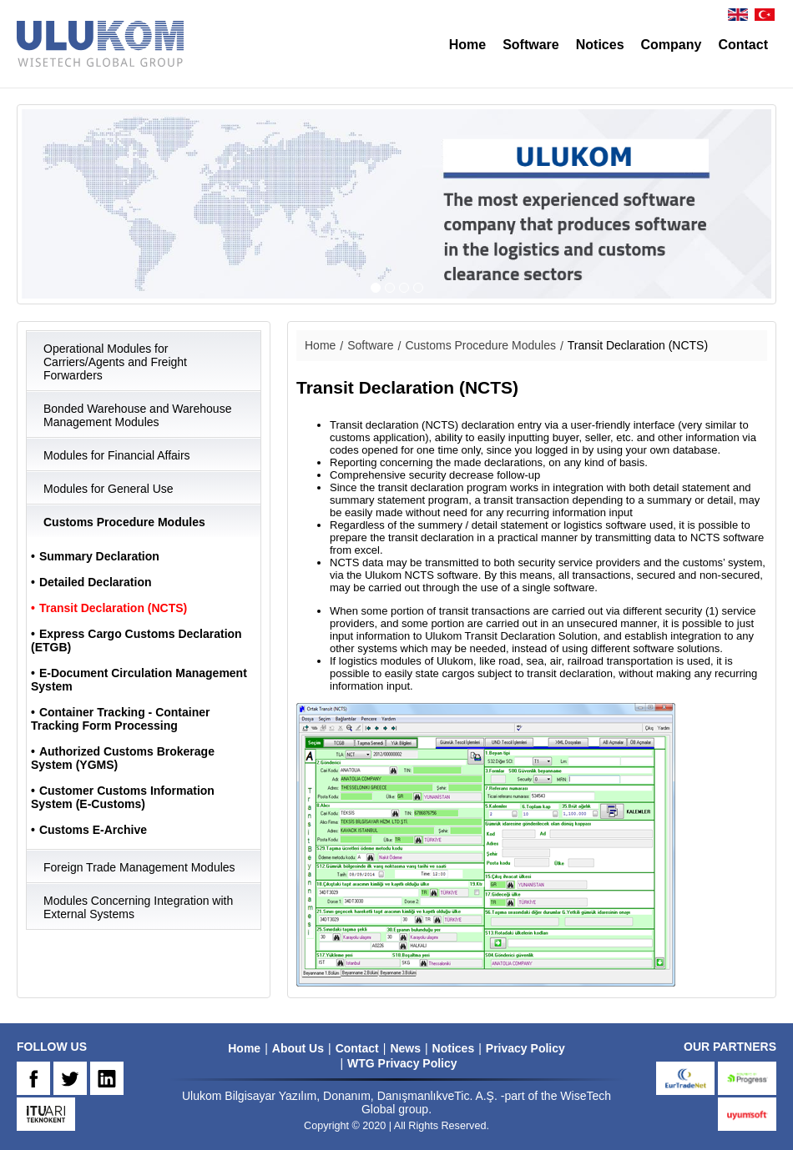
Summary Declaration (99, 556)
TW (70, 1078)
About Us (298, 1048)
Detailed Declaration (95, 582)
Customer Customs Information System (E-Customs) (123, 797)
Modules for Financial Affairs (116, 455)
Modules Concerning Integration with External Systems (138, 907)
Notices (600, 45)
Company (671, 45)
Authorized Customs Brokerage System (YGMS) (123, 758)
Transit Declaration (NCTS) (113, 608)
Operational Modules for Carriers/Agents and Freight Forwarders (115, 362)
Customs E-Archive (93, 829)
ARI (46, 1114)
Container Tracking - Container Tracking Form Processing (120, 719)
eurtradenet (685, 1078)
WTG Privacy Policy (402, 1063)
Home (467, 45)
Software (531, 45)
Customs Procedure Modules (124, 522)
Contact (743, 45)
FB (33, 1078)
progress (747, 1078)
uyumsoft (747, 1114)
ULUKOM (100, 44)
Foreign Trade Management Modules (139, 867)
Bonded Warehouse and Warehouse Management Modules (137, 415)
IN (107, 1078)
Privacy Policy (525, 1048)
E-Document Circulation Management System (139, 679)
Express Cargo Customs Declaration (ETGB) (136, 640)
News (405, 1048)
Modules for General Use (108, 488)
